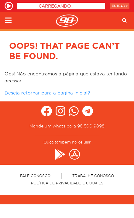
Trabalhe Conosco (93, 176)
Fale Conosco (35, 176)
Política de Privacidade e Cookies (67, 183)
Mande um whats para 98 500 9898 (67, 126)
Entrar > (120, 6)
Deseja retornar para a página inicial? (47, 93)
